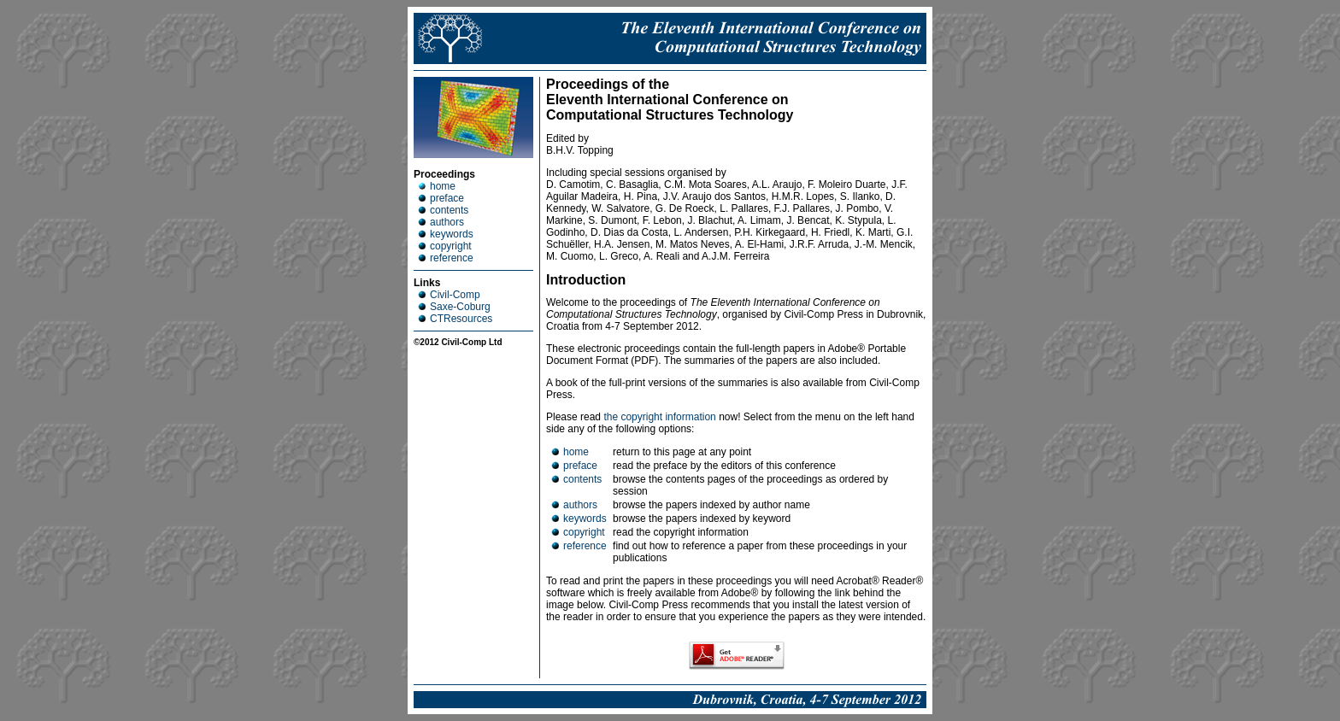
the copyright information (659, 417)
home (436, 186)
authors (441, 222)
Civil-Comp (449, 295)
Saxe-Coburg (454, 307)
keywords (445, 234)
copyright (445, 246)
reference (445, 258)
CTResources (455, 319)
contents (443, 210)
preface (441, 198)
